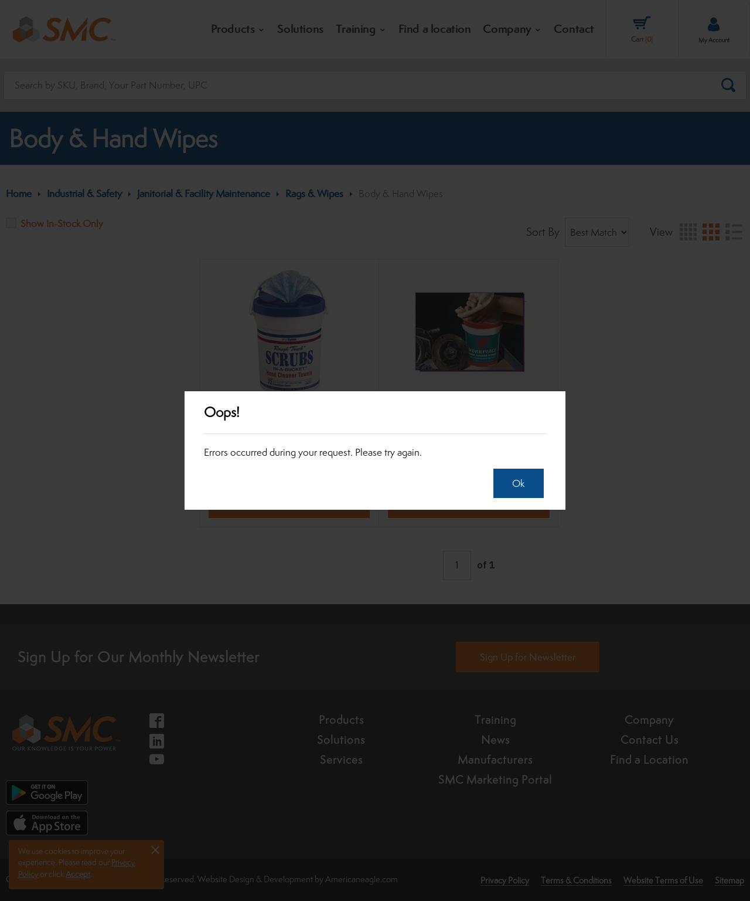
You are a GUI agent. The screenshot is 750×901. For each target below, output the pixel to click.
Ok (514, 483)
